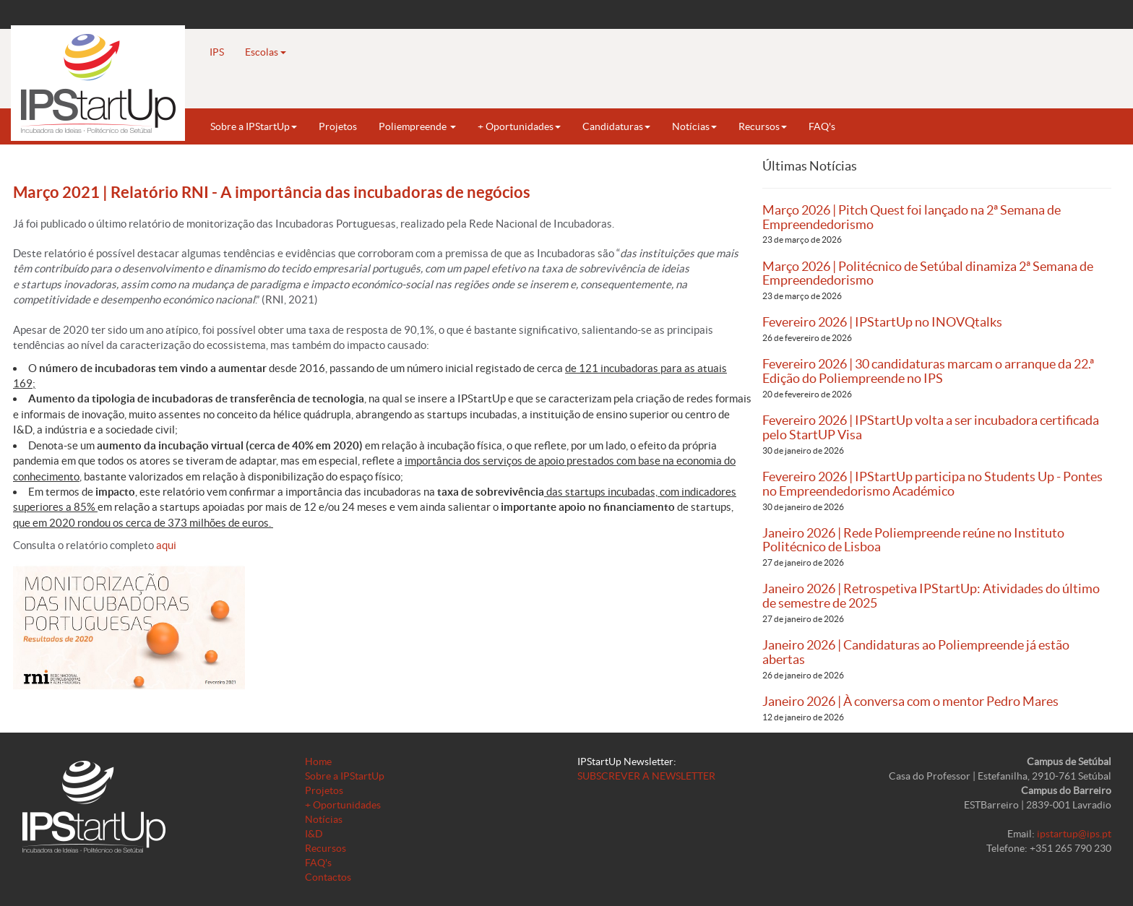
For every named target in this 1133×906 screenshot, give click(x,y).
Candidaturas (616, 126)
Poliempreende (417, 126)
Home (318, 761)
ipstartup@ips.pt (1074, 834)
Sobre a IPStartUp (253, 126)
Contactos (328, 877)
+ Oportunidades (519, 126)
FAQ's (822, 126)
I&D (314, 834)
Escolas (265, 52)
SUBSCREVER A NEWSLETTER (646, 776)
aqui (167, 545)
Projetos (338, 126)
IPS (217, 52)
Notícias (694, 126)
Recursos (762, 126)
